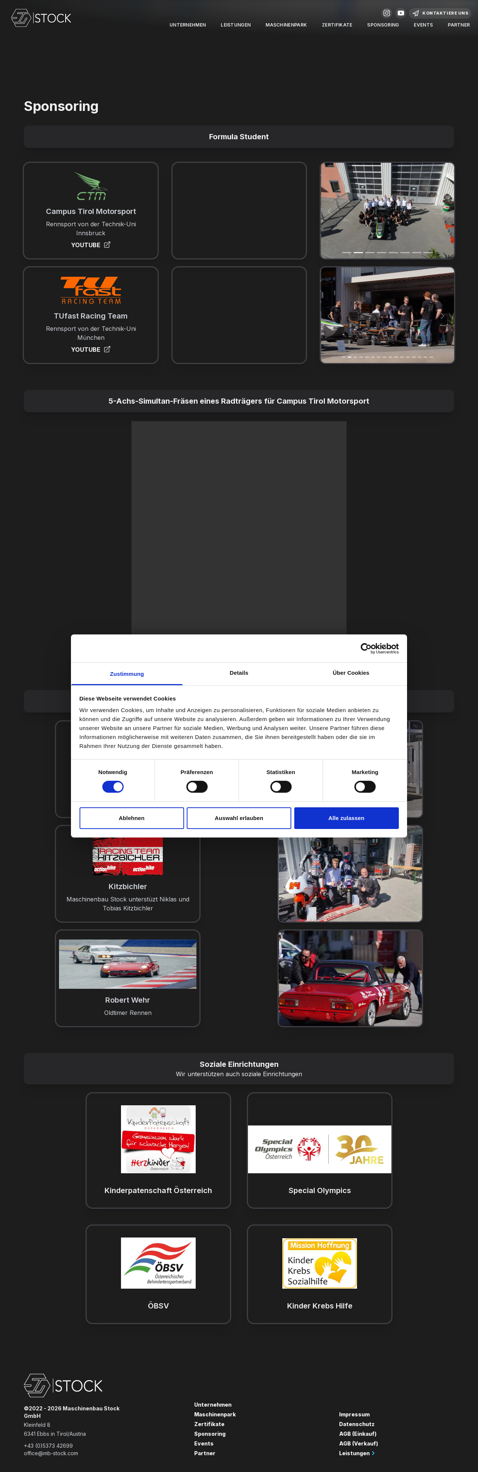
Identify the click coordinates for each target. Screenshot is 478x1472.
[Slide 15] (431, 357)
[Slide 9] (396, 357)
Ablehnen (132, 818)
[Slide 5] (405, 252)
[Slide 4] (393, 252)
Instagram (387, 13)
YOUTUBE (91, 244)
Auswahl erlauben (239, 818)
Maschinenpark (286, 25)
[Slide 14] (425, 357)
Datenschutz (357, 1424)
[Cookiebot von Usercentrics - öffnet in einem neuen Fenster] (366, 648)
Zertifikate (337, 25)
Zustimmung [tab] (127, 674)
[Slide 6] (416, 252)
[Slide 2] (370, 252)
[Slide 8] (390, 357)
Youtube (400, 13)
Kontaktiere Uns (440, 13)
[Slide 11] (408, 357)
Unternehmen (188, 25)
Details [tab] (239, 673)
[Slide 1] (346, 252)
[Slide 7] (428, 252)
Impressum (354, 1414)
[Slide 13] (420, 357)
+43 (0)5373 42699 (48, 1446)
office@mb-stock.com (51, 1453)
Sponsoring (383, 25)
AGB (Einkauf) (357, 1434)
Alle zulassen (346, 818)
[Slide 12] (414, 357)
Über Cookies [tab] (351, 673)
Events (423, 25)
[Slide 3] (381, 252)
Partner (459, 25)
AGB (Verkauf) (358, 1443)
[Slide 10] (402, 357)
